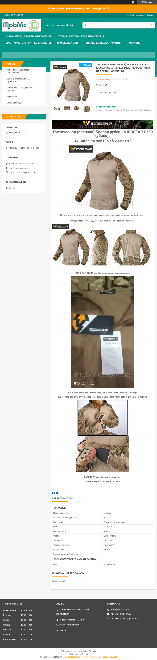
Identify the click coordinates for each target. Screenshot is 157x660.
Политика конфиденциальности (103, 657)
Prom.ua (92, 651)
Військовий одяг (68, 43)
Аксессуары (12, 96)
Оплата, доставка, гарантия (103, 43)
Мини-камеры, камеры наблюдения (29, 36)
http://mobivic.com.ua (19, 168)
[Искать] (151, 25)
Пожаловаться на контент (75, 657)
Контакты (134, 43)
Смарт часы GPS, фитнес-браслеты (28, 43)
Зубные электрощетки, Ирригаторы (81, 36)
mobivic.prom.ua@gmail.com (22, 172)
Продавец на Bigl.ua (78, 654)
